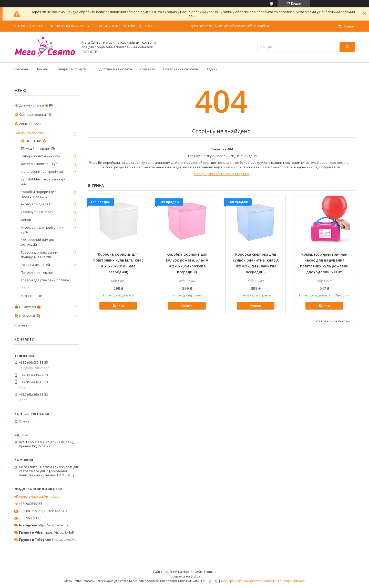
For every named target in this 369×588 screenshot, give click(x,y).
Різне (25, 287)
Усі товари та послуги (333, 321)
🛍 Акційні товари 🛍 (38, 148)
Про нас (42, 69)
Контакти (147, 69)
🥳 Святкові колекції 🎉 (33, 114)
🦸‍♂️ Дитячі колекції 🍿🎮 (33, 105)
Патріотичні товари (37, 272)
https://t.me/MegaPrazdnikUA (75, 539)
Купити (118, 305)
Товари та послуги (71, 69)
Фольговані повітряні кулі (42, 171)
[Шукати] (347, 47)
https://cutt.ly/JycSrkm (54, 525)
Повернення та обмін (180, 69)
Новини (20, 325)
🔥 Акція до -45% (27, 123)
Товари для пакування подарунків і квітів (39, 254)
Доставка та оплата (115, 69)
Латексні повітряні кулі (39, 163)
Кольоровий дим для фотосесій (38, 242)
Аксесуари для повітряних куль (42, 229)
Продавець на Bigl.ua (184, 576)
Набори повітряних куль (41, 156)
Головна (21, 69)
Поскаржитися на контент (241, 581)
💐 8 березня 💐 (27, 316)
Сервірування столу (37, 211)
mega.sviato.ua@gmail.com (40, 496)
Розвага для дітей (35, 264)
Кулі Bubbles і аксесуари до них (43, 181)
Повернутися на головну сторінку (221, 173)
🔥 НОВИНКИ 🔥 (33, 140)
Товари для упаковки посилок (45, 280)
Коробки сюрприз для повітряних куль (38, 194)
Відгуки (212, 69)
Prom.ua (210, 572)
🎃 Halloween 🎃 (27, 306)
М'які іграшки (31, 295)
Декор (26, 219)
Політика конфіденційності (284, 581)
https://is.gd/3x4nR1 (60, 532)
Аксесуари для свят (36, 204)
